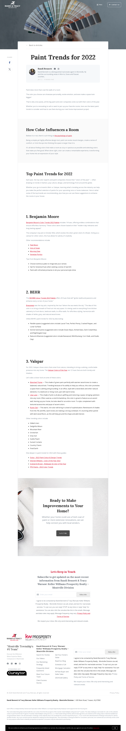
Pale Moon (34, 245)
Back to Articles (35, 45)
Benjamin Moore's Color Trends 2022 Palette (42, 222)
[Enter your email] (58, 594)
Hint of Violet (35, 248)
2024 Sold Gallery (61, 678)
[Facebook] (8, 663)
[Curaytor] (17, 675)
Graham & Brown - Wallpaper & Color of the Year (48, 464)
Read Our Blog (60, 661)
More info (96, 728)
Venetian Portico (36, 254)
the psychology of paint (63, 136)
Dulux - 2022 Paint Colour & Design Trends (46, 458)
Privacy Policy (114, 693)
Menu (99, 5)
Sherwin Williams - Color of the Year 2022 (45, 461)
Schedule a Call (60, 664)
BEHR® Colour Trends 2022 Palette (42, 298)
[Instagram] (20, 663)
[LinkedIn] (12, 663)
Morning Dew (35, 251)
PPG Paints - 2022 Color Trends (41, 467)
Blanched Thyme (36, 382)
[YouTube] (16, 663)
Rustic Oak (34, 408)
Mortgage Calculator (62, 668)
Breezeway (30, 305)
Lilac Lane (33, 395)
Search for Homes (43, 655)
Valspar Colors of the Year (57, 370)
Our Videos (40, 658)
